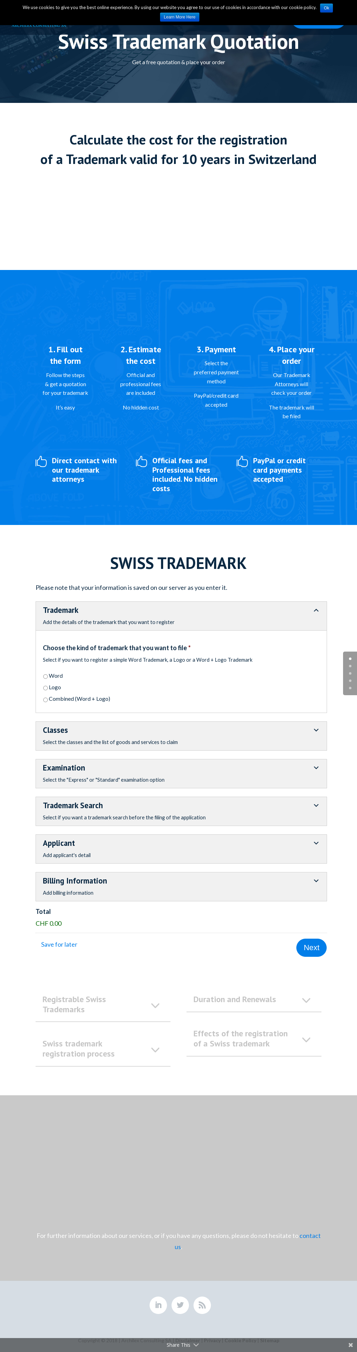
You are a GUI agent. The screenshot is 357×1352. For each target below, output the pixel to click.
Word (56, 675)
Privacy (212, 1337)
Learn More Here (180, 17)
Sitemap (269, 1337)
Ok (326, 8)
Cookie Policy (240, 1337)
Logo (55, 687)
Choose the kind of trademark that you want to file (117, 648)
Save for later (59, 944)
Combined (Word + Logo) (79, 698)
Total (43, 911)
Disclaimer (187, 1337)
